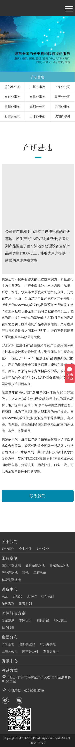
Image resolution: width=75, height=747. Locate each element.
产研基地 (37, 77)
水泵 (5, 596)
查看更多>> (51, 651)
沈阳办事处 (63, 116)
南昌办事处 (37, 96)
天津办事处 (37, 116)
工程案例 (10, 558)
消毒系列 (25, 603)
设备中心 (10, 589)
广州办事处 (37, 87)
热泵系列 (47, 596)
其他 (25, 572)
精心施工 (60, 620)
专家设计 (25, 620)
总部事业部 (12, 87)
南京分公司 (30, 651)
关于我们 (10, 541)
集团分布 (10, 637)
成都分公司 (37, 106)
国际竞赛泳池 (11, 565)
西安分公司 (12, 116)
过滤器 (17, 596)
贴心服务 (8, 627)
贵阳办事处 (12, 106)
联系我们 (38, 496)
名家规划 (8, 620)
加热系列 (8, 603)
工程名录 (39, 572)
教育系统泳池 (35, 565)
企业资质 (25, 548)
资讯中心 (10, 661)
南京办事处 (12, 96)
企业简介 (8, 548)
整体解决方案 (14, 613)
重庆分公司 (62, 96)
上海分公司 (62, 87)
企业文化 (43, 548)
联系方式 (10, 670)
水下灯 (32, 596)
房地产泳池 (10, 572)
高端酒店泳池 (59, 565)
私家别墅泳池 (11, 580)
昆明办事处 (62, 106)
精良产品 (43, 620)
